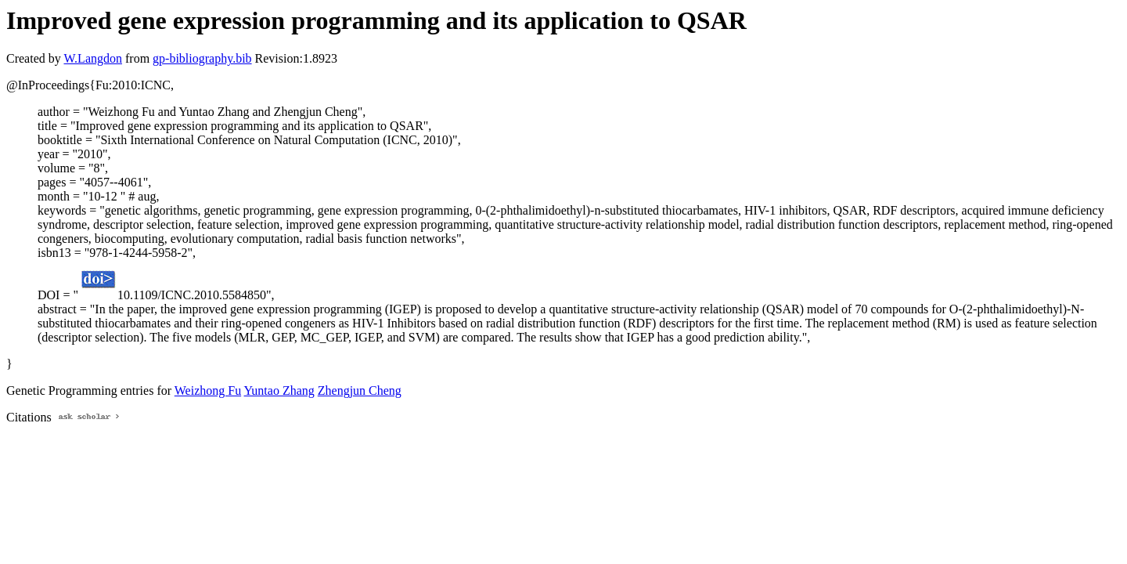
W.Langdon (92, 58)
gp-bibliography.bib (202, 58)
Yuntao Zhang (279, 390)
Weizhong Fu (208, 390)
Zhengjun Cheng (359, 390)
